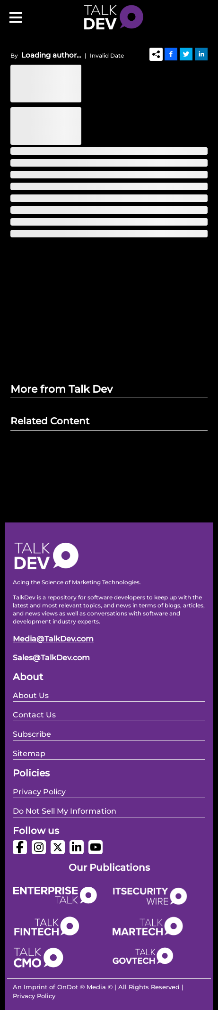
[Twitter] (186, 53)
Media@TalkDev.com (53, 638)
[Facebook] (171, 53)
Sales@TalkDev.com (51, 657)
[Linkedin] (201, 53)
